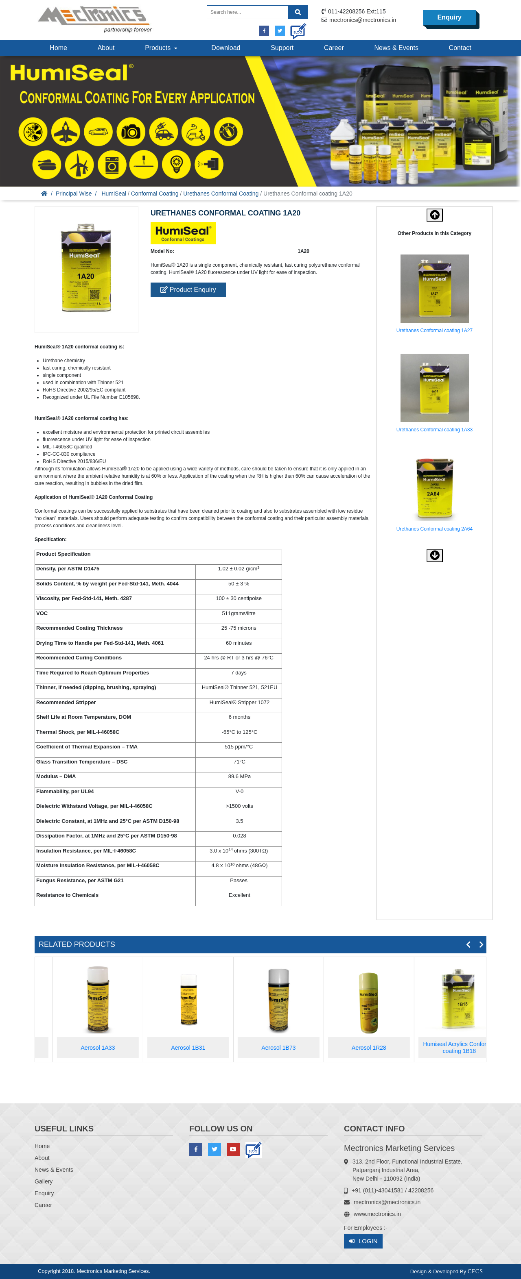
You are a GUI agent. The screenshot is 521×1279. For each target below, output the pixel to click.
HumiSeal (113, 193)
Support (282, 47)
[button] (435, 555)
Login (363, 1241)
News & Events (396, 47)
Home (58, 47)
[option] (434, 293)
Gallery (44, 1181)
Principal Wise (74, 193)
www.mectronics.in (377, 1214)
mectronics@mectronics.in (362, 20)
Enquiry (449, 17)
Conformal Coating (155, 193)
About (106, 47)
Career (334, 47)
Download (225, 47)
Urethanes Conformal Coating (220, 193)
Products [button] (162, 47)
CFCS (475, 1271)
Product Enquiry (188, 289)
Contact (460, 47)
